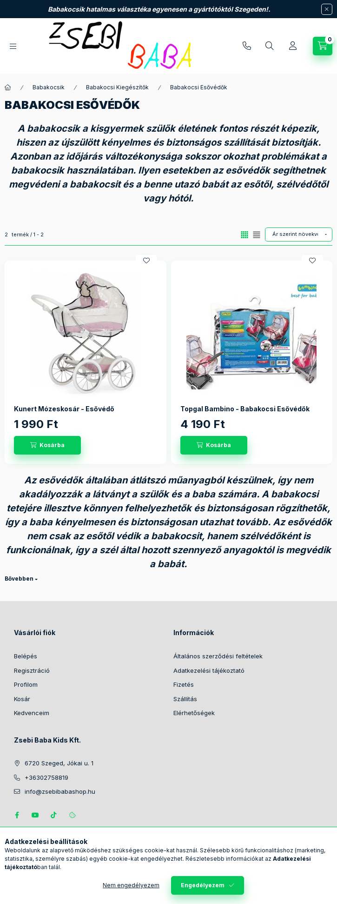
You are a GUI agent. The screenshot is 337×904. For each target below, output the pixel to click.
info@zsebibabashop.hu (60, 791)
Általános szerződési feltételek (218, 656)
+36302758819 (247, 46)
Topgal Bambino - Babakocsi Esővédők (245, 409)
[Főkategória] (8, 87)
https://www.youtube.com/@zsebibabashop (35, 815)
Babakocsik (49, 87)
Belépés (25, 656)
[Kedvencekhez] (146, 260)
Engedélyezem (203, 885)
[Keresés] (269, 46)
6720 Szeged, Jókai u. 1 (59, 763)
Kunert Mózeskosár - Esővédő (64, 409)
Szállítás (185, 699)
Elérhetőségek (194, 713)
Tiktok (54, 815)
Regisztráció (32, 670)
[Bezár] (326, 9)
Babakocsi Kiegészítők (117, 87)
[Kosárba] (47, 445)
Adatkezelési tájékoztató (208, 670)
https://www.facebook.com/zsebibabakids (16, 815)
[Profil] (293, 46)
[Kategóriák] (13, 46)
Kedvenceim (31, 713)
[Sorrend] (298, 234)
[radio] (256, 234)
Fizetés (183, 684)
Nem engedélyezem (131, 885)
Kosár (22, 699)
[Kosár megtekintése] (322, 46)
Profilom (26, 684)
